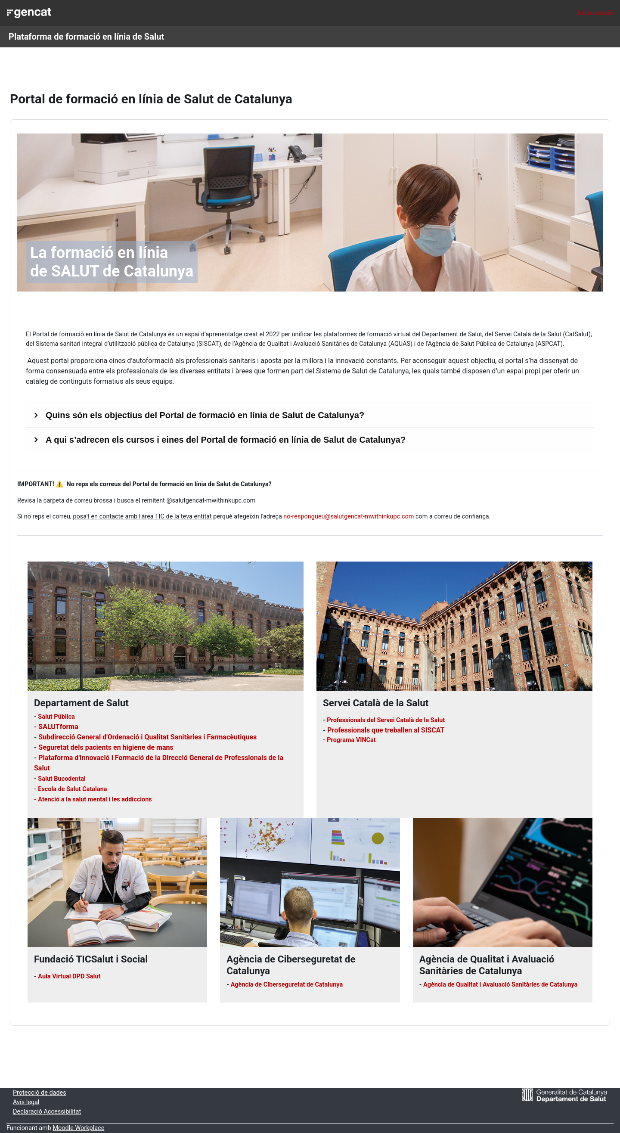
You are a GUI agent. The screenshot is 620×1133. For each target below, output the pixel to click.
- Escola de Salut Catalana (92, 781)
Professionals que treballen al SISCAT (385, 722)
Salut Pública (78, 709)
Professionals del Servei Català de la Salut (388, 713)
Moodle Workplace (102, 1128)
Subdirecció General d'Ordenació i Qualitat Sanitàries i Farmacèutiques (168, 729)
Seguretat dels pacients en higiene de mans (126, 740)
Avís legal (47, 1101)
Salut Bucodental (84, 771)
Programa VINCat (352, 732)
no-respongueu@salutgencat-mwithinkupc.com (382, 508)
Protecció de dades (61, 1092)
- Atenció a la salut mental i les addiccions (116, 791)
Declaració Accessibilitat (69, 1111)
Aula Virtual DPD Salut (91, 969)
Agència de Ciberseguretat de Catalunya (296, 977)
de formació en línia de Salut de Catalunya (133, 315)
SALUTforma (79, 719)
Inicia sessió (595, 13)
